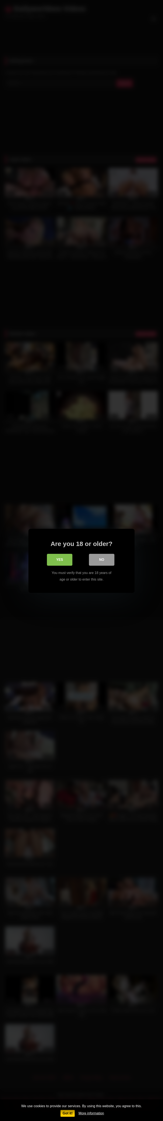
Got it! (68, 1113)
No (101, 559)
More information (91, 1113)
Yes (59, 559)
